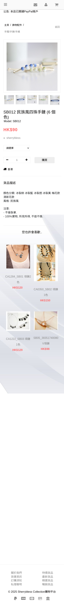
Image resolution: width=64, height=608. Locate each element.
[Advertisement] (32, 460)
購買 (44, 160)
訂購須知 (16, 580)
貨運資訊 (16, 576)
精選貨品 (47, 580)
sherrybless (13, 137)
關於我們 (16, 572)
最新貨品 (47, 576)
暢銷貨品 (47, 584)
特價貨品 (47, 572)
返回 (57, 27)
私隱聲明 (16, 584)
